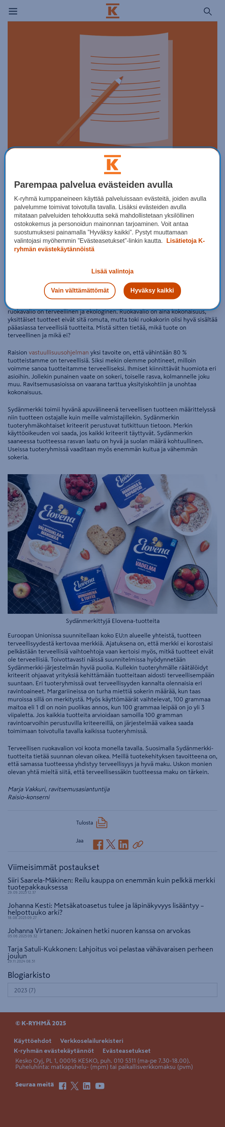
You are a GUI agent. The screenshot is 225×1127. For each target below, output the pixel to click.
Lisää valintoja (112, 271)
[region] (113, 228)
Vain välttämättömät (80, 290)
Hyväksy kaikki (152, 290)
